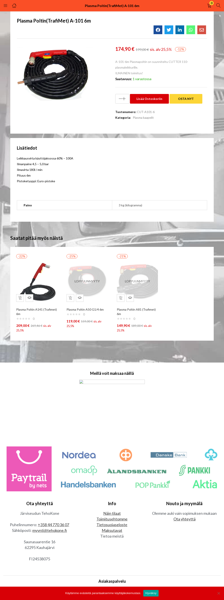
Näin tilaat (112, 514)
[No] (218, 593)
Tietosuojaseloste (111, 525)
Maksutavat (112, 531)
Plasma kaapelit (143, 117)
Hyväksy (151, 593)
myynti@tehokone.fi (49, 531)
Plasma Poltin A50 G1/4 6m (86, 307)
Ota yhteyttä (184, 520)
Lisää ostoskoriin (149, 99)
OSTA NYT (186, 99)
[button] (209, 6)
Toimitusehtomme (112, 520)
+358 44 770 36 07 (53, 525)
